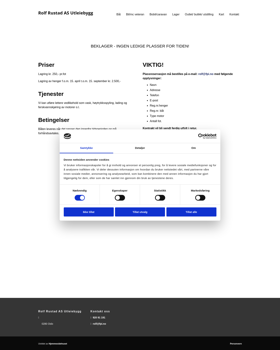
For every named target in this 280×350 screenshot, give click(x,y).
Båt (118, 14)
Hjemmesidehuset (58, 344)
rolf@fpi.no (205, 73)
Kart (221, 14)
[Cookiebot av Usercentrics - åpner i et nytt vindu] (200, 136)
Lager (175, 14)
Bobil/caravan (158, 14)
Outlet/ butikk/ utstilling (199, 14)
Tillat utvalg (139, 211)
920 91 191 (99, 317)
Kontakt (234, 14)
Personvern (236, 344)
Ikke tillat (88, 211)
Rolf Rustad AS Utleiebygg (65, 13)
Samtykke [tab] (86, 147)
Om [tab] (193, 147)
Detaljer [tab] (140, 147)
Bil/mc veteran (135, 14)
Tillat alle (191, 211)
